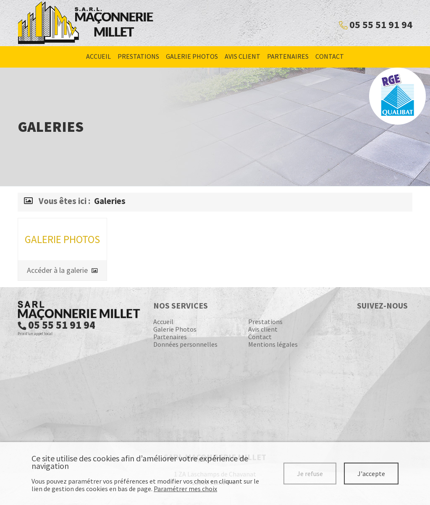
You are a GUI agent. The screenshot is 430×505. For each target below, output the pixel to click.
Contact (329, 56)
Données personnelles (185, 344)
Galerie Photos (192, 56)
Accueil (98, 56)
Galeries (110, 201)
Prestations (138, 56)
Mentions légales (273, 344)
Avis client (242, 56)
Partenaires (288, 56)
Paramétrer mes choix (185, 488)
